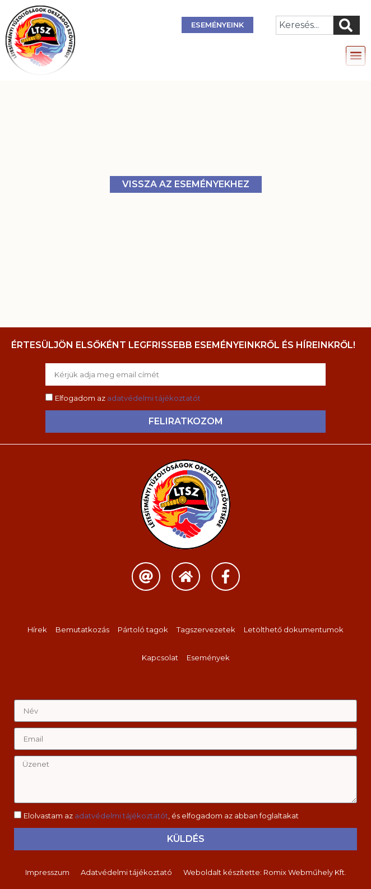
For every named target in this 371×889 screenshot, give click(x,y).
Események (208, 657)
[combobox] (304, 25)
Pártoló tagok (143, 629)
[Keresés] (346, 25)
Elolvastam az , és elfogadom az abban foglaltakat (161, 815)
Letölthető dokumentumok (294, 629)
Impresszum (47, 872)
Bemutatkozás (82, 629)
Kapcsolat (160, 657)
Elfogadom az (128, 397)
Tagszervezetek (206, 629)
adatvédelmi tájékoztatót (154, 397)
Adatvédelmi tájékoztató (126, 872)
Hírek (37, 629)
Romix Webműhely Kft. (304, 872)
